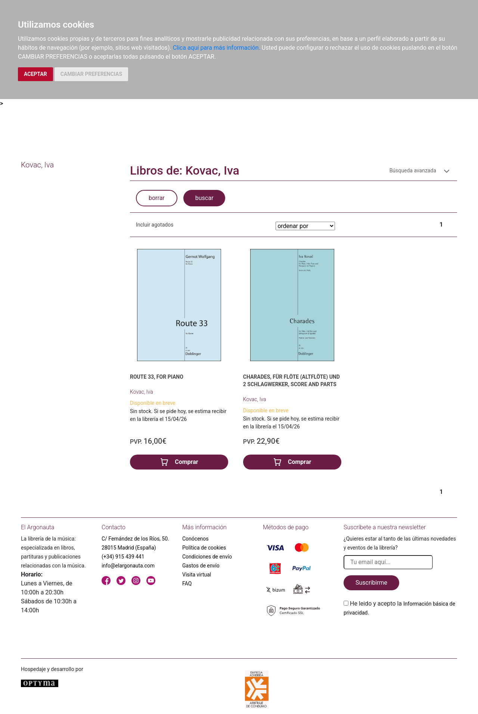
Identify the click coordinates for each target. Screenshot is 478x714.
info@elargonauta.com (128, 566)
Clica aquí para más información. (216, 47)
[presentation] (400, 634)
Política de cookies (204, 548)
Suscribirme (371, 582)
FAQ (187, 584)
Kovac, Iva (141, 392)
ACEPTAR (35, 74)
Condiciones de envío (207, 557)
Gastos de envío (201, 566)
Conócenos (195, 539)
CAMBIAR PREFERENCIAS (91, 74)
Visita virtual (196, 575)
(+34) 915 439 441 (123, 557)
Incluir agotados (154, 225)
